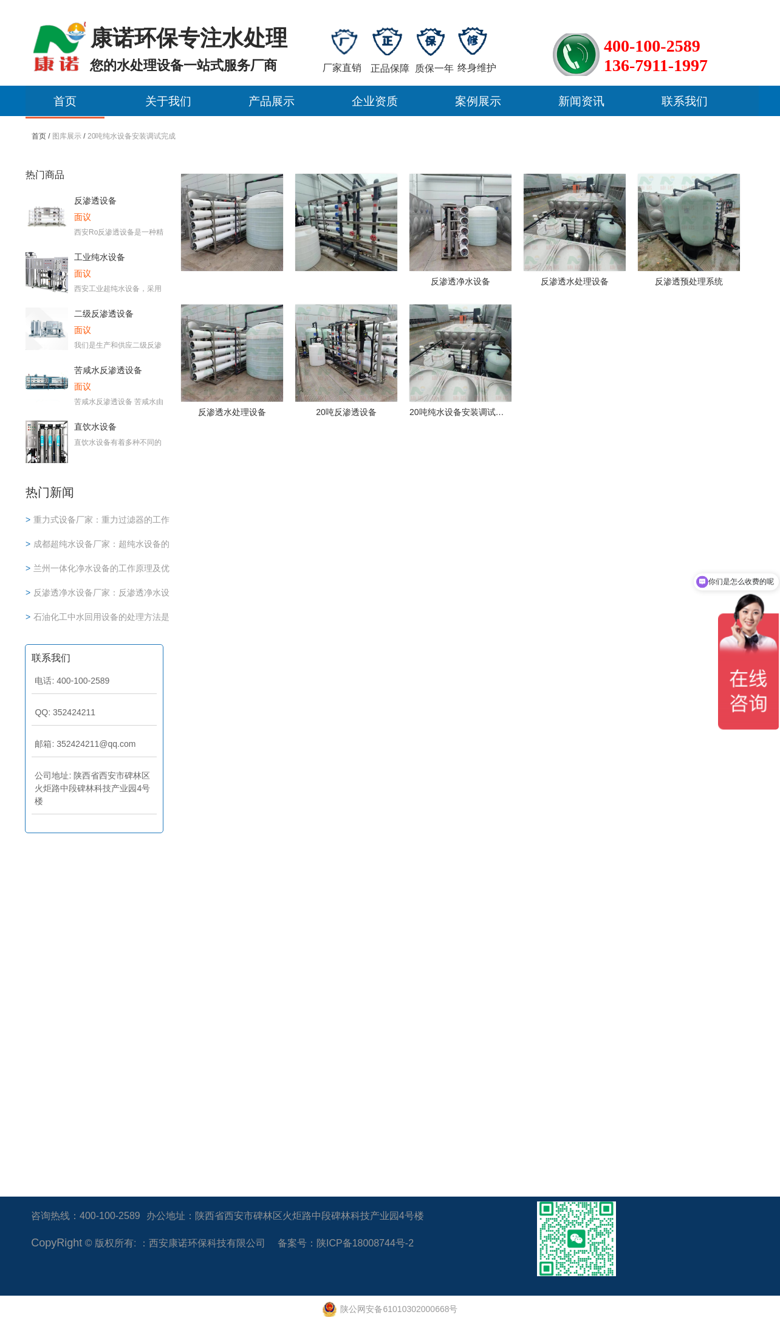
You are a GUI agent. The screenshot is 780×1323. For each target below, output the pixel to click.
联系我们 (685, 101)
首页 (65, 101)
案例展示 (478, 101)
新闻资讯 (581, 101)
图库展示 (66, 136)
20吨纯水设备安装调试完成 (131, 136)
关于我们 (168, 101)
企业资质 (375, 101)
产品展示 (271, 101)
